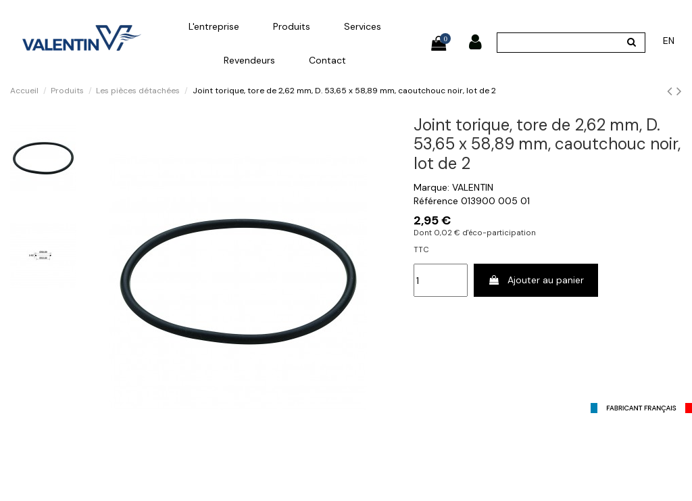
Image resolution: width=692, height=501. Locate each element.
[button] (214, 26)
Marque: (431, 187)
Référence (436, 201)
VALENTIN (472, 187)
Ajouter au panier (536, 280)
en (668, 40)
